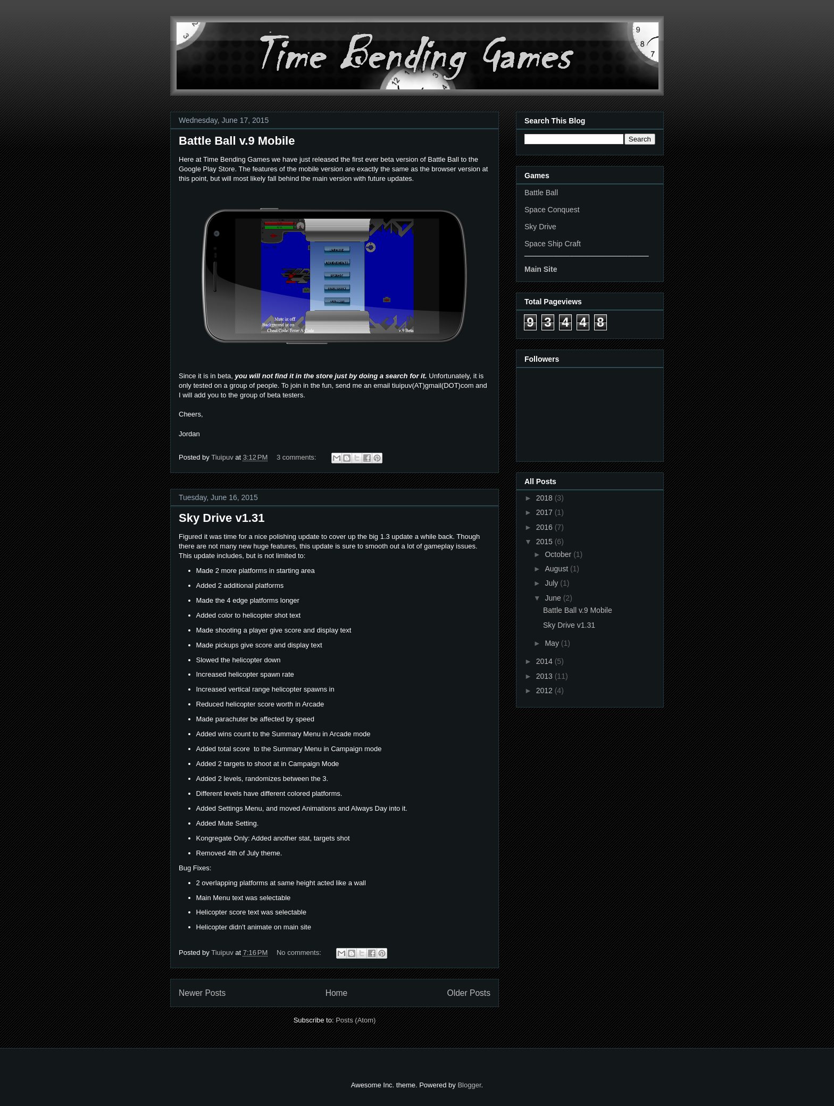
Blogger (469, 1085)
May (553, 643)
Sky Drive (540, 226)
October (559, 554)
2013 (545, 676)
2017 (545, 512)
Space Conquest (552, 209)
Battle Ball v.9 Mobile (237, 140)
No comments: (300, 953)
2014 (545, 661)
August (557, 568)
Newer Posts (202, 992)
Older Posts (468, 992)
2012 (545, 690)
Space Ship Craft (552, 243)
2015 (545, 541)
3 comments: (297, 457)
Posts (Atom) (356, 1020)
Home (337, 992)
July (552, 583)
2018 (545, 498)
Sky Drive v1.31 (221, 518)
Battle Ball (541, 192)
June (554, 598)
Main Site (540, 269)
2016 (545, 527)
